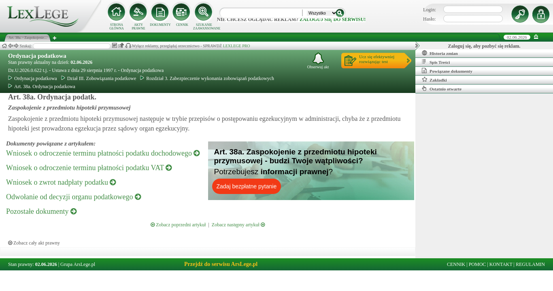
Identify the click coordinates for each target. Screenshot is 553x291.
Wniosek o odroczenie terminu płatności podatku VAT (89, 168)
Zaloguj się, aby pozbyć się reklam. (484, 46)
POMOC (477, 264)
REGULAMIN (530, 264)
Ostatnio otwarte (442, 88)
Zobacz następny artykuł (238, 225)
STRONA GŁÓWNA (116, 26)
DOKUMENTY (160, 25)
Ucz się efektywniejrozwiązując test (376, 59)
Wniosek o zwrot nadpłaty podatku (61, 182)
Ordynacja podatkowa (37, 56)
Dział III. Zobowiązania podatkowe (98, 78)
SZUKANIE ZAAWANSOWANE (204, 26)
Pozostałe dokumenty (41, 211)
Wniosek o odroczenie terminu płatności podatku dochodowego (103, 153)
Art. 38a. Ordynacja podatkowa (41, 86)
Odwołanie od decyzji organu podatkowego (73, 197)
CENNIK (182, 25)
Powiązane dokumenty (447, 71)
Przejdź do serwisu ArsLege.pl (220, 264)
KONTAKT (501, 264)
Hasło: (429, 19)
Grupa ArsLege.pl (77, 264)
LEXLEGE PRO (236, 46)
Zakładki (434, 79)
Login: (429, 10)
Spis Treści (436, 62)
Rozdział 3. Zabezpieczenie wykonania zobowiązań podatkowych (207, 78)
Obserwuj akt (318, 61)
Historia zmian (440, 53)
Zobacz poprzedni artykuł (178, 225)
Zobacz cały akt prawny (34, 243)
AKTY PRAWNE (138, 26)
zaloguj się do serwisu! (333, 19)
